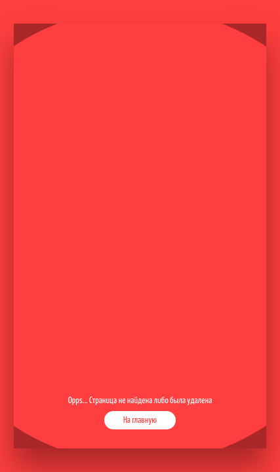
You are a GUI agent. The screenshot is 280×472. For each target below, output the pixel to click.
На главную (140, 420)
